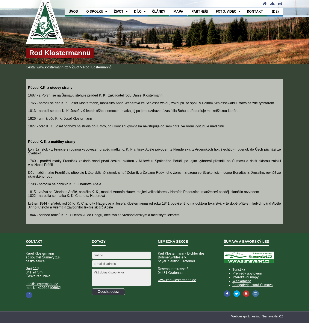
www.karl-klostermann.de (177, 280)
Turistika (238, 269)
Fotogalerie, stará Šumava (252, 285)
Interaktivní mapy (245, 277)
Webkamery (241, 281)
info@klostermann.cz (42, 284)
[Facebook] (29, 295)
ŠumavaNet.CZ (272, 316)
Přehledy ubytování (247, 273)
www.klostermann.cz (52, 67)
